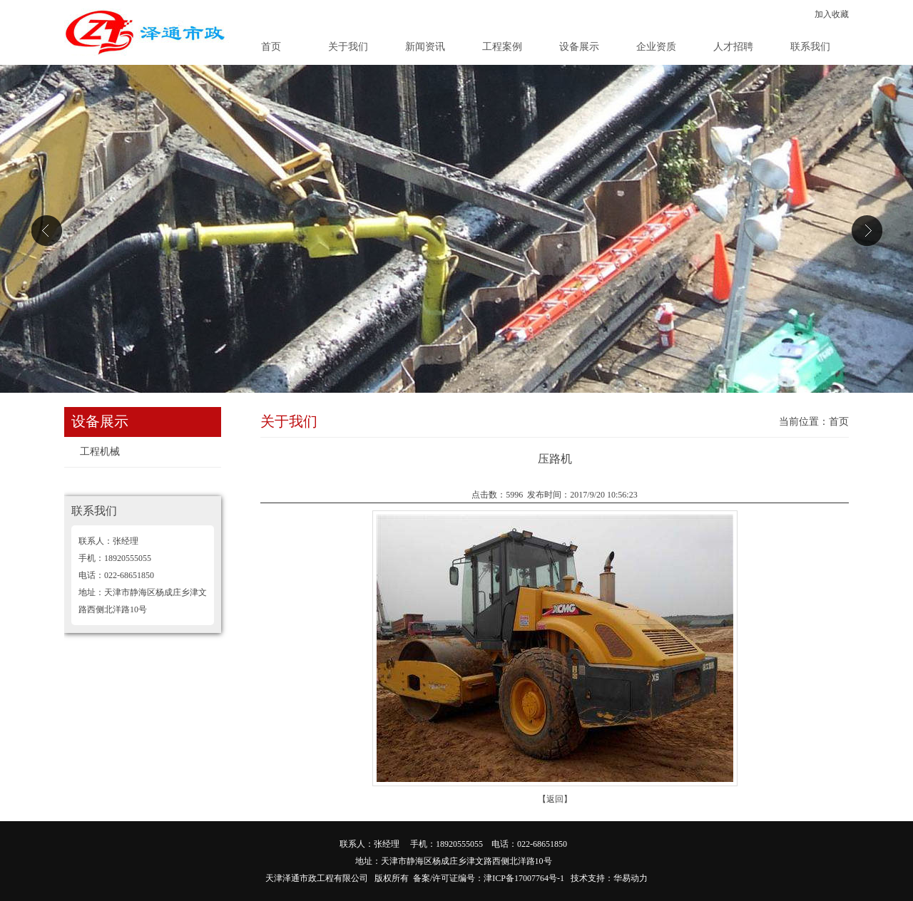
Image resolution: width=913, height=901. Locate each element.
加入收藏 (832, 14)
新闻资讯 (425, 46)
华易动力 (630, 878)
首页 (271, 46)
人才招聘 (733, 46)
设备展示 (579, 46)
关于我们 (348, 46)
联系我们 (810, 46)
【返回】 (555, 799)
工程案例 (502, 46)
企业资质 (656, 46)
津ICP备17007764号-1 (524, 878)
